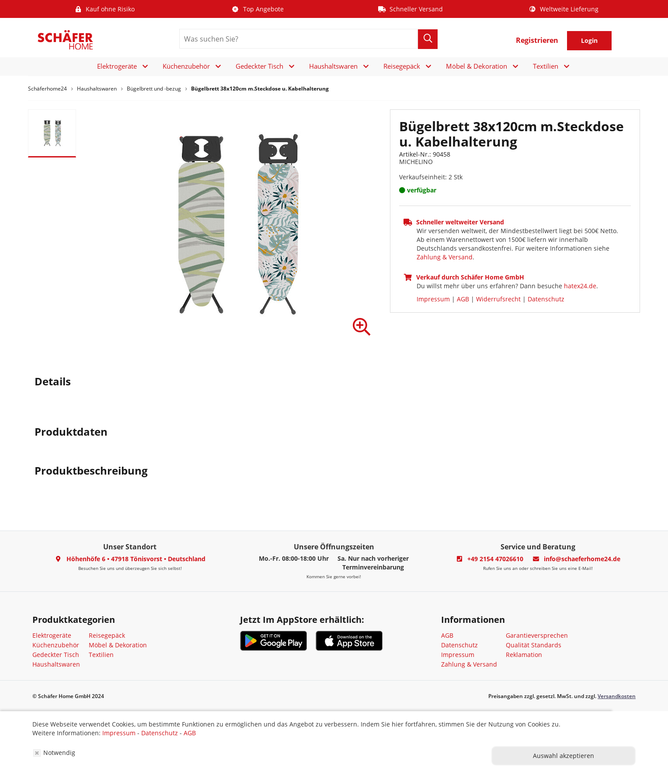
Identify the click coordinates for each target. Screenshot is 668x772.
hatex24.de (580, 286)
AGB (463, 299)
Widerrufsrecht (498, 299)
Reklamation (524, 654)
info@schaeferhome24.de (582, 559)
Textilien (545, 66)
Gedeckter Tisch (259, 66)
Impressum (433, 299)
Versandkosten (617, 696)
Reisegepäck (401, 66)
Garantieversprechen (537, 635)
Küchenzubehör (186, 66)
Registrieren (537, 40)
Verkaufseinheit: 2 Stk (431, 177)
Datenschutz (546, 299)
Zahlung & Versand (445, 257)
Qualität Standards (533, 645)
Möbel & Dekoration (476, 66)
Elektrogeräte (117, 66)
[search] (298, 39)
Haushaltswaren (333, 66)
